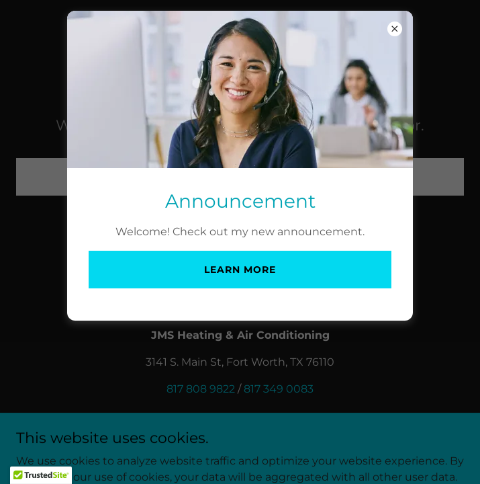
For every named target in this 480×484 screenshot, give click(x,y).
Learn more (240, 270)
